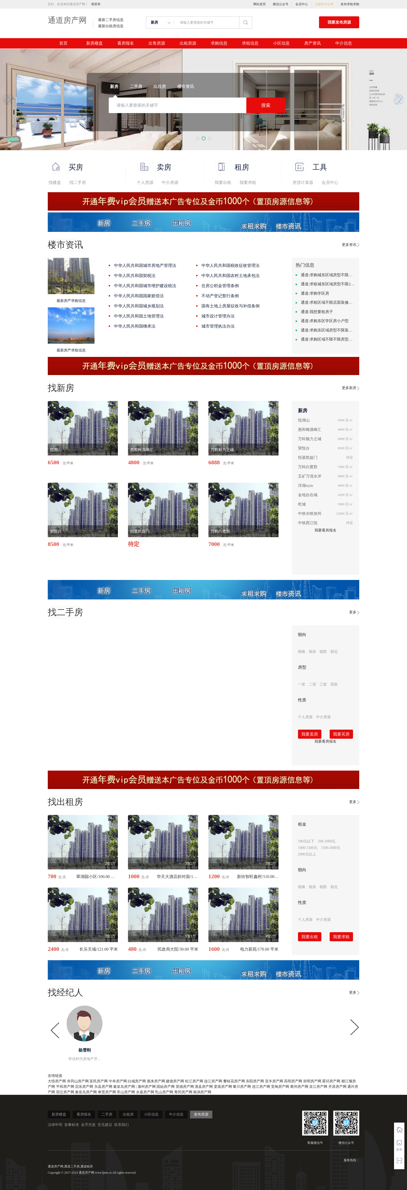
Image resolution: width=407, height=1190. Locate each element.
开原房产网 (337, 1087)
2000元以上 (307, 854)
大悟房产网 (57, 1081)
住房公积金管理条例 (220, 285)
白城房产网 (137, 1081)
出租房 (128, 1114)
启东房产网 (84, 1087)
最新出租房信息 (111, 26)
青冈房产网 (183, 1092)
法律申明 (55, 1125)
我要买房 (341, 734)
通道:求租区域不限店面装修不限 (328, 302)
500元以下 (306, 841)
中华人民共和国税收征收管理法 (230, 265)
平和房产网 (65, 1087)
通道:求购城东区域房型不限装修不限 (328, 275)
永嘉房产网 (145, 1092)
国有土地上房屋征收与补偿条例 (230, 306)
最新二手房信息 (111, 20)
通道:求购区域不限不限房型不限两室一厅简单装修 (328, 339)
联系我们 (121, 1125)
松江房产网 (194, 1081)
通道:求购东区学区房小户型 (325, 321)
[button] (198, 138)
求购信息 (219, 43)
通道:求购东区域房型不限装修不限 (328, 330)
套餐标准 (71, 1125)
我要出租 (223, 182)
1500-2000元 (330, 848)
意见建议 (105, 1125)
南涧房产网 (202, 1092)
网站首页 (259, 4)
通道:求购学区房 (315, 293)
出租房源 (188, 43)
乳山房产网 (164, 1092)
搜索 (265, 105)
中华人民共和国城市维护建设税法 (145, 285)
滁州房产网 (147, 1087)
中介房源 (170, 182)
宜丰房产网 (274, 1081)
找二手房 (77, 182)
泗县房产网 (204, 1087)
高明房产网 (293, 1081)
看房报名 (125, 43)
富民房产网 (99, 1081)
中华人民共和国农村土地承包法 (230, 275)
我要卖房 (309, 734)
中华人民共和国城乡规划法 (139, 306)
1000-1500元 (307, 848)
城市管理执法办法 (218, 326)
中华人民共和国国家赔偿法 (139, 296)
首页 (63, 43)
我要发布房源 (339, 22)
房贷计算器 (303, 182)
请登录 (95, 4)
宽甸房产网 (280, 1087)
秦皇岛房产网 (124, 1087)
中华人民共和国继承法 (134, 326)
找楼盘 (55, 182)
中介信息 (343, 43)
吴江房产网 (318, 1087)
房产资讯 (312, 43)
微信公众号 (280, 4)
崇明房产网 (312, 1081)
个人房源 (145, 182)
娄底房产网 (223, 1087)
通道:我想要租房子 (317, 312)
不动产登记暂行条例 (220, 296)
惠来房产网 (156, 1081)
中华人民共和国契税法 (134, 275)
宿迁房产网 (65, 1092)
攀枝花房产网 (234, 1081)
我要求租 (248, 182)
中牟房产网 (118, 1081)
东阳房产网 (255, 1081)
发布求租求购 (350, 4)
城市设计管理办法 (218, 316)
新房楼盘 (94, 43)
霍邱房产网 (331, 1081)
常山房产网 (126, 1092)
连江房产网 (213, 1081)
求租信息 (250, 43)
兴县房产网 (103, 1087)
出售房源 (156, 43)
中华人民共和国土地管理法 (139, 316)
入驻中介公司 (324, 4)
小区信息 (281, 43)
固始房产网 (166, 1087)
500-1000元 (327, 841)
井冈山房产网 (78, 1081)
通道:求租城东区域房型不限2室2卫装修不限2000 (328, 284)
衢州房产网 (299, 1087)
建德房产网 (175, 1081)
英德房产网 (185, 1087)
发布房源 (201, 1114)
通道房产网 (67, 20)
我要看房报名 (325, 530)
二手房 (106, 1114)
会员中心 (301, 4)
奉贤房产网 (107, 1092)
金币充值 (88, 1125)
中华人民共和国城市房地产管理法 (145, 265)
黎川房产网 (242, 1087)
